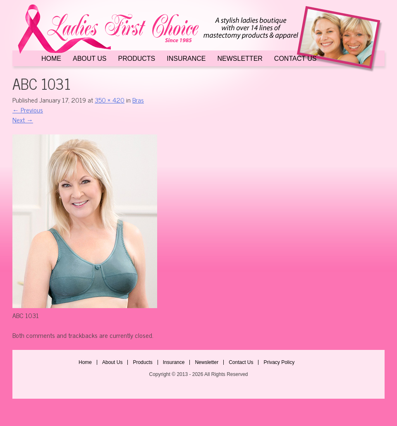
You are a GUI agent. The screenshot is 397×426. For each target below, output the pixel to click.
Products (136, 58)
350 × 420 (109, 99)
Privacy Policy (278, 362)
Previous (27, 109)
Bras (138, 99)
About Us (90, 58)
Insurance (186, 58)
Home (51, 58)
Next (22, 119)
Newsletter (240, 58)
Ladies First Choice (198, 38)
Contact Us (295, 58)
